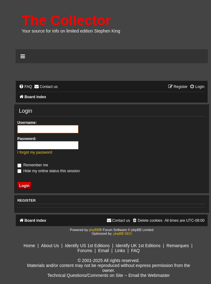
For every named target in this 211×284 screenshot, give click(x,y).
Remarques (177, 245)
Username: (27, 122)
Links (120, 250)
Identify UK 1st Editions (138, 245)
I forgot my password (34, 152)
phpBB (94, 230)
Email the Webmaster (149, 275)
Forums (84, 250)
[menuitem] (25, 87)
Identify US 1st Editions (87, 245)
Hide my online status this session (48, 171)
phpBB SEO (122, 233)
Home (29, 245)
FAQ (135, 250)
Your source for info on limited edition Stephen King (71, 30)
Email (103, 250)
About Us (50, 245)
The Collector (66, 20)
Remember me (32, 165)
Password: (26, 139)
